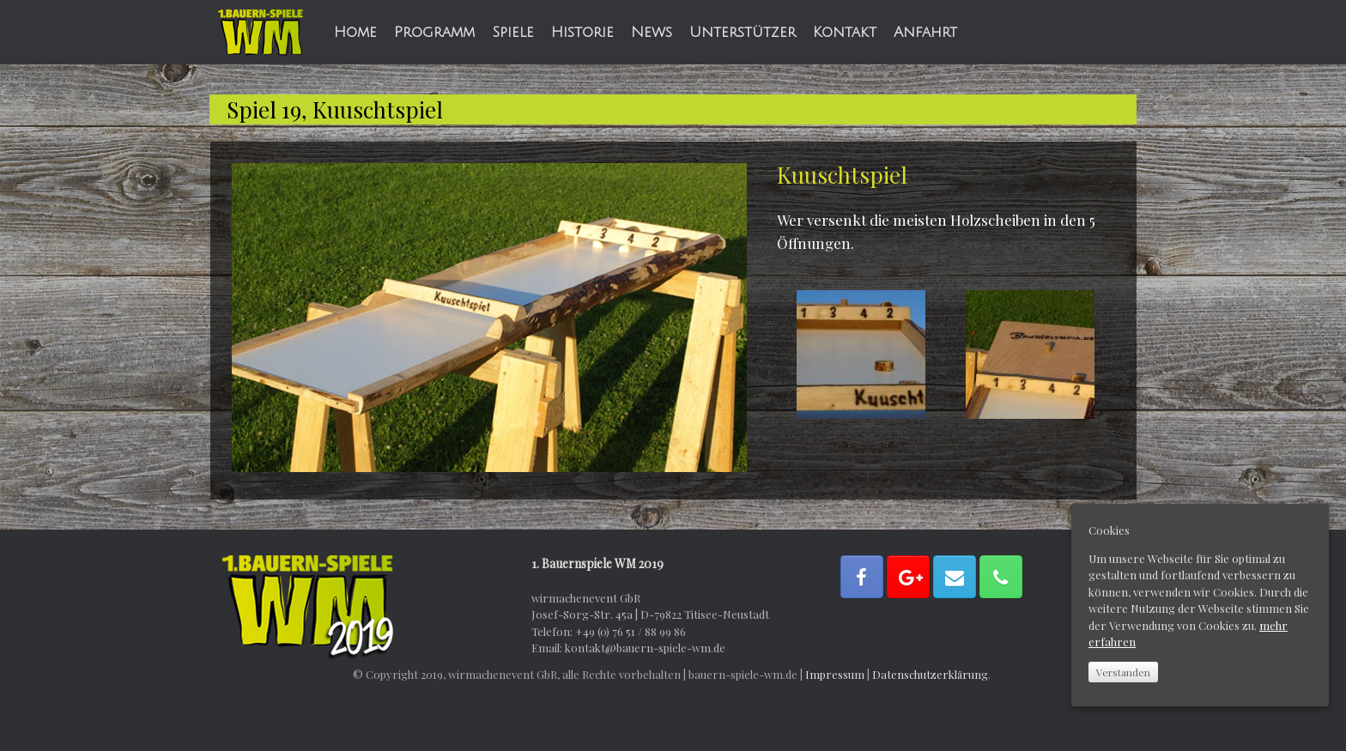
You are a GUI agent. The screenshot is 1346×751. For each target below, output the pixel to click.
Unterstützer (742, 32)
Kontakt (844, 32)
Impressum (834, 674)
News (651, 32)
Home (355, 32)
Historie (582, 32)
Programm (434, 32)
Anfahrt (925, 32)
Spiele (513, 32)
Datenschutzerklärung (930, 674)
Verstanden (1123, 672)
